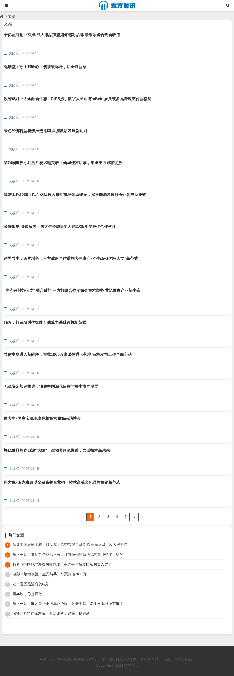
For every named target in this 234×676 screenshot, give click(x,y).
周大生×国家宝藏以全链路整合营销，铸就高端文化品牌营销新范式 (62, 482)
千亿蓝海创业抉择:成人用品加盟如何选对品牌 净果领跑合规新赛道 (62, 35)
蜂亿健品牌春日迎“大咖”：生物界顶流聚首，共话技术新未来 (57, 450)
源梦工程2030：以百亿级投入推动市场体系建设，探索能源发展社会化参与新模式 (75, 195)
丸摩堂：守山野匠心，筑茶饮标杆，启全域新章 (45, 67)
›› (143, 517)
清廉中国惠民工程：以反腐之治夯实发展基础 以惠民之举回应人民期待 (70, 545)
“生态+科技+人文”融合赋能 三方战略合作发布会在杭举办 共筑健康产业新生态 (72, 290)
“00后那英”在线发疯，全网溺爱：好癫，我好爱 (51, 614)
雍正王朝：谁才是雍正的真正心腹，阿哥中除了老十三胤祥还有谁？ (68, 604)
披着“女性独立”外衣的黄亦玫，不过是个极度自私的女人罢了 (62, 564)
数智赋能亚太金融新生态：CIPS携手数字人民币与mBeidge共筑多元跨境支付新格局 (78, 99)
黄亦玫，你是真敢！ (29, 594)
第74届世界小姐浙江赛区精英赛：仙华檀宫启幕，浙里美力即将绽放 (63, 163)
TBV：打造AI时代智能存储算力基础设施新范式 (45, 322)
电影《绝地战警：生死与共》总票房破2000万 (49, 574)
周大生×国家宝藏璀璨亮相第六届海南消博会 (42, 418)
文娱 (11, 16)
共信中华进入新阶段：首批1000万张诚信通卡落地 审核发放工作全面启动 (68, 354)
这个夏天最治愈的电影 (31, 584)
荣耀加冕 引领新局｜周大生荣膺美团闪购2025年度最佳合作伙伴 (60, 227)
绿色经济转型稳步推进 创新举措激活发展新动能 (45, 131)
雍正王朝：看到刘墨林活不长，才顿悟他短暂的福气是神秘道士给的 (68, 554)
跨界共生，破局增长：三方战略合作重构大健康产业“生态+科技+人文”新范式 (71, 258)
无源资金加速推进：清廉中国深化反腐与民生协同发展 (51, 386)
